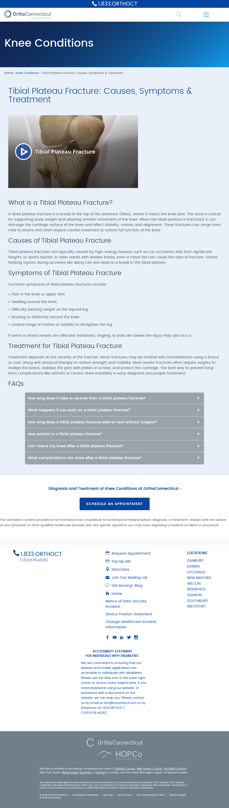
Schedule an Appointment (114, 504)
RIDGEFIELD (196, 589)
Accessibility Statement (85, 795)
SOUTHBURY (197, 601)
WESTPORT (196, 606)
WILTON (194, 583)
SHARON (194, 595)
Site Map (108, 795)
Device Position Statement (129, 614)
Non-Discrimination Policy (150, 795)
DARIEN (193, 566)
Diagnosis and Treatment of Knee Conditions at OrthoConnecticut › (115, 489)
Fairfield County (124, 768)
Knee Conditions (27, 73)
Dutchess (85, 772)
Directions (117, 569)
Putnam (100, 772)
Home (8, 73)
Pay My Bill (118, 561)
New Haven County (149, 768)
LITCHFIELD (196, 572)
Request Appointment (128, 553)
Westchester (70, 772)
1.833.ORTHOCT (117, 4)
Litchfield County (175, 768)
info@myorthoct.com (120, 703)
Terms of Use (125, 795)
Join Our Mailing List (126, 577)
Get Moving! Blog (124, 585)
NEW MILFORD (199, 578)
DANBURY (195, 560)
